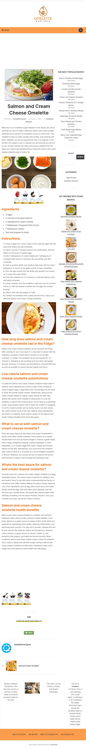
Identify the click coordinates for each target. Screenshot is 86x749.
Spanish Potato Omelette (29, 666)
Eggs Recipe (71, 178)
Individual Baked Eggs (71, 84)
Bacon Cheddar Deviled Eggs (71, 78)
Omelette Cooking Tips (49, 734)
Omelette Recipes (71, 181)
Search (71, 153)
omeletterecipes (19, 119)
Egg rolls (71, 249)
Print (30, 633)
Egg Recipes (33, 734)
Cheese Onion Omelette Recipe (71, 111)
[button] (5, 30)
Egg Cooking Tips (67, 734)
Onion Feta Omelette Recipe (71, 316)
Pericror (54, 745)
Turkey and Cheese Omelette (71, 97)
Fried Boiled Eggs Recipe (71, 129)
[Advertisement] (43, 53)
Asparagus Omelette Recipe (71, 116)
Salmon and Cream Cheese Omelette (29, 621)
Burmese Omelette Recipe (71, 216)
